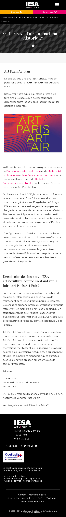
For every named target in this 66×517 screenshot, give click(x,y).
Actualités (25, 17)
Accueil (4, 17)
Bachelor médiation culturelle (23, 171)
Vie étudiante (14, 17)
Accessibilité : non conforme (21, 498)
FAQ (40, 498)
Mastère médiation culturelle (39, 175)
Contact (22, 494)
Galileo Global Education (32, 501)
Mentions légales (37, 494)
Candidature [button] (48, 12)
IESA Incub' (50, 498)
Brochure (16, 12)
